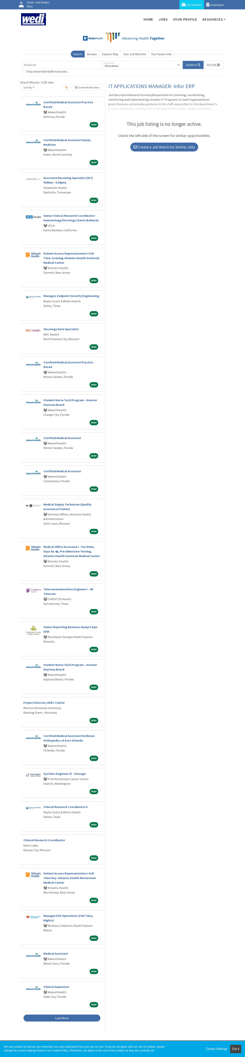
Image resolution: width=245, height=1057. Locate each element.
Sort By (28, 87)
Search (77, 54)
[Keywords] (62, 65)
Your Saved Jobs (161, 54)
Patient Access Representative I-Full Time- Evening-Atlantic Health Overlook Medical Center (71, 258)
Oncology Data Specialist (61, 329)
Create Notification (87, 87)
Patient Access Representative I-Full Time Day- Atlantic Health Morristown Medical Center (69, 877)
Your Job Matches (134, 54)
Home (148, 19)
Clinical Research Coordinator (44, 840)
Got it (235, 1049)
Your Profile (185, 19)
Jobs (163, 19)
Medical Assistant (55, 953)
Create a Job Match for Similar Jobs (164, 147)
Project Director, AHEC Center (44, 702)
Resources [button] (213, 19)
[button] (213, 65)
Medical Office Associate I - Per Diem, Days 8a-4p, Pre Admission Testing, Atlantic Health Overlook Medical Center (71, 551)
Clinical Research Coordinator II (65, 807)
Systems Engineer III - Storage (64, 774)
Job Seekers (192, 4)
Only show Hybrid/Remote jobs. (47, 71)
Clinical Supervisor (56, 987)
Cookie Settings (216, 1049)
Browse (92, 54)
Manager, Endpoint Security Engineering (71, 296)
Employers (215, 4)
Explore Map (110, 54)
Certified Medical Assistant (62, 438)
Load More (62, 1018)
